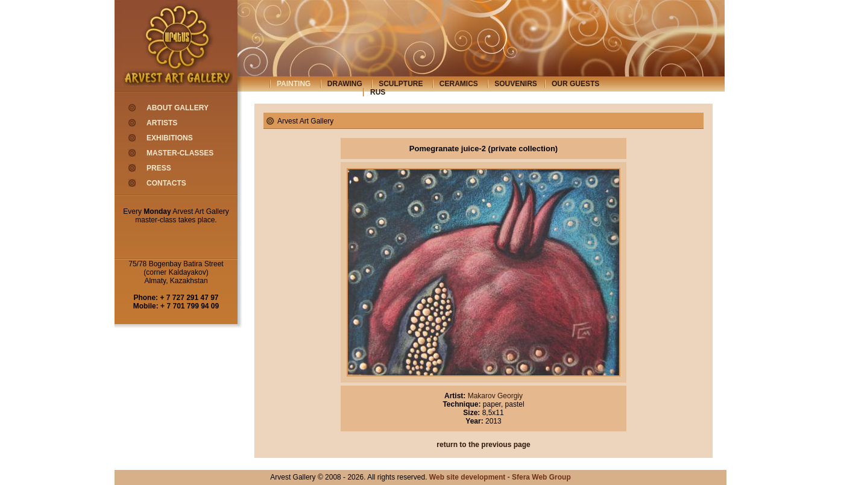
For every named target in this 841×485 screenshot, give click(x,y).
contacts (166, 183)
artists (161, 123)
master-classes (179, 153)
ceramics (458, 84)
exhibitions (169, 138)
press (158, 168)
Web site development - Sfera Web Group (500, 477)
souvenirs (515, 84)
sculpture (401, 84)
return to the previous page (483, 444)
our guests (575, 84)
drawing (344, 84)
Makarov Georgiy (494, 396)
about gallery (177, 108)
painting (293, 84)
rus (377, 92)
